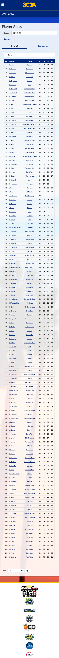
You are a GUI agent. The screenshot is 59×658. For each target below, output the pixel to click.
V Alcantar (12, 240)
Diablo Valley (29, 196)
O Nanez (12, 382)
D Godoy (12, 128)
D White (12, 77)
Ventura (29, 236)
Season (6, 33)
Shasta (29, 414)
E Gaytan (12, 263)
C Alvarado (13, 482)
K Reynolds (13, 81)
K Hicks (11, 367)
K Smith (11, 144)
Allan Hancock (29, 73)
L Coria (11, 101)
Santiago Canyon (29, 374)
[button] (27, 571)
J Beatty (11, 152)
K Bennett (12, 244)
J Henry (11, 188)
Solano (29, 505)
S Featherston (13, 299)
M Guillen (12, 359)
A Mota (11, 224)
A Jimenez (12, 311)
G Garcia (12, 501)
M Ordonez (12, 160)
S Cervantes (13, 247)
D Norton (12, 533)
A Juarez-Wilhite (14, 267)
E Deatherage (13, 418)
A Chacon (12, 490)
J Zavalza (12, 113)
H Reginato (13, 279)
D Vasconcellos (14, 474)
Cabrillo (29, 244)
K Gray (11, 355)
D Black (11, 176)
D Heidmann (13, 184)
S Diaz (11, 105)
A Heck (11, 363)
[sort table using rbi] (52, 61)
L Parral (11, 541)
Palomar (29, 228)
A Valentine (13, 196)
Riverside (30, 521)
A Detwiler (12, 347)
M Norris (12, 450)
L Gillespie (12, 180)
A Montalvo (13, 521)
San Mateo (29, 69)
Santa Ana (29, 287)
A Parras (12, 545)
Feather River (29, 319)
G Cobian (12, 295)
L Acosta (12, 478)
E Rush (11, 65)
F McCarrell (13, 89)
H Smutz (12, 335)
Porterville (29, 120)
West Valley (29, 557)
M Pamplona (13, 390)
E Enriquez (12, 212)
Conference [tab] (43, 46)
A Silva (11, 398)
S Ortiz (11, 140)
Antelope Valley (29, 240)
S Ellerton (12, 124)
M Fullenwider (14, 303)
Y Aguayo (12, 283)
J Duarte (12, 422)
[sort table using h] (48, 61)
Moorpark (30, 184)
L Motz (11, 275)
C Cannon (12, 120)
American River (30, 148)
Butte (29, 347)
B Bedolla (12, 204)
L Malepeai (12, 69)
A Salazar (12, 232)
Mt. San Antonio (29, 255)
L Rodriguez (13, 164)
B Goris (11, 307)
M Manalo (12, 371)
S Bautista (12, 200)
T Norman (12, 386)
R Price (11, 553)
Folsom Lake (30, 263)
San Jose (29, 188)
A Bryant (12, 117)
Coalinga (30, 216)
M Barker (12, 486)
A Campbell (13, 414)
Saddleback (29, 311)
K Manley (12, 220)
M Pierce (12, 549)
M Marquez (12, 271)
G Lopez (12, 442)
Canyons (30, 363)
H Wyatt (12, 172)
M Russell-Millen (15, 228)
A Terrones (12, 73)
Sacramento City (29, 89)
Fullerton (30, 426)
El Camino (29, 541)
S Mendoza (12, 378)
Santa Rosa (29, 136)
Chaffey (29, 271)
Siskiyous (30, 303)
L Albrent (12, 236)
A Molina (12, 517)
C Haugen (12, 434)
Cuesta (29, 132)
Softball (7, 13)
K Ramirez (12, 557)
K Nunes (12, 454)
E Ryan (11, 470)
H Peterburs (13, 458)
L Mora (11, 446)
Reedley (29, 545)
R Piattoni (12, 462)
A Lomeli (12, 438)
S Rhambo (12, 466)
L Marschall (13, 374)
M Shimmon (13, 394)
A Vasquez (12, 402)
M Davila (12, 156)
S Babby (12, 343)
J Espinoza (12, 255)
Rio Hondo (29, 164)
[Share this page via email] (22, 571)
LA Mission (29, 109)
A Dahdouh (13, 93)
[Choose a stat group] (29, 55)
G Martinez (12, 97)
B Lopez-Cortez (14, 319)
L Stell (11, 109)
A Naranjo (12, 529)
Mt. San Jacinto (29, 327)
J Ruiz (11, 192)
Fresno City (29, 77)
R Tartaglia (12, 339)
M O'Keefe (12, 136)
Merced (29, 208)
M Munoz (12, 525)
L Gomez (12, 351)
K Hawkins (12, 505)
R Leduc (12, 315)
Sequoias (30, 394)
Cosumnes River (29, 93)
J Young (11, 148)
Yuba (29, 85)
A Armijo (12, 287)
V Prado (12, 327)
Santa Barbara (29, 470)
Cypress (29, 65)
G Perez (11, 323)
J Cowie (11, 208)
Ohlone (29, 251)
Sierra (29, 212)
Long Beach (29, 224)
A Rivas (11, 331)
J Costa (11, 494)
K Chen (11, 251)
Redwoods (29, 291)
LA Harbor (29, 117)
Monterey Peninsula (29, 124)
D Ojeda (12, 537)
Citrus (30, 113)
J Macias (12, 509)
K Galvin (12, 498)
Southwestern (29, 152)
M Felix (11, 259)
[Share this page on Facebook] (10, 571)
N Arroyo (12, 410)
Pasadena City (29, 160)
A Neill (11, 132)
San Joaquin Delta (29, 128)
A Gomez (12, 430)
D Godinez (12, 216)
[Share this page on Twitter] (16, 571)
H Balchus (12, 85)
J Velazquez (13, 406)
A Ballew (12, 291)
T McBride (12, 513)
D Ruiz (11, 168)
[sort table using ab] (44, 61)
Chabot (29, 283)
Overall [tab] (14, 46)
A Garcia (12, 426)
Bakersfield (29, 144)
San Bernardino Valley (30, 105)
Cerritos (29, 204)
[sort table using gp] (40, 61)
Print (7, 39)
